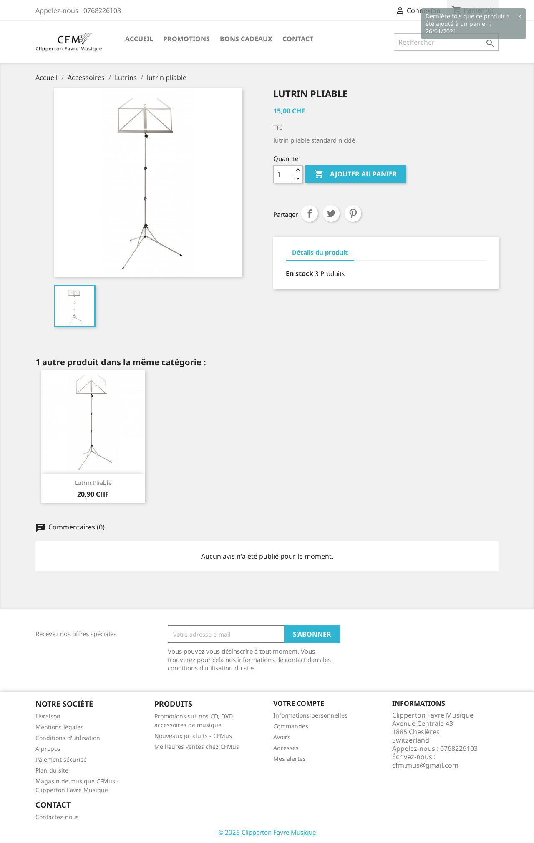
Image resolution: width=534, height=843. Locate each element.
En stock (299, 273)
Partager (309, 213)
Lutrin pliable (93, 483)
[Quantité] (283, 174)
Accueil (139, 38)
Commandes (290, 726)
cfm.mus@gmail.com (425, 765)
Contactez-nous (57, 817)
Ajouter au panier (355, 174)
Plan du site (51, 770)
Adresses (286, 748)
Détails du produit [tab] (320, 252)
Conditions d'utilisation (67, 738)
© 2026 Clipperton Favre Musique (267, 832)
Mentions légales (59, 727)
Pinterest (353, 213)
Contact (297, 38)
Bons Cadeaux (246, 38)
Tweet (331, 213)
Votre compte (298, 703)
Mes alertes (289, 759)
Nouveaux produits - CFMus (193, 736)
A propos (47, 749)
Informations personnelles (310, 715)
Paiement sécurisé (61, 759)
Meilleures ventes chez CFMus (196, 746)
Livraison (47, 716)
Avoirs (281, 737)
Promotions (186, 38)
